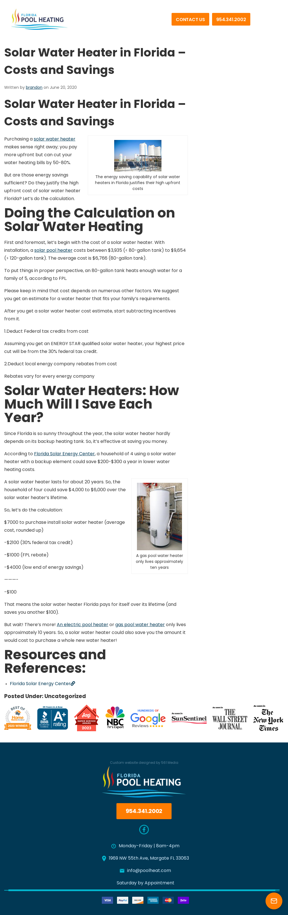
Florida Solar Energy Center (64, 454)
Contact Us (190, 20)
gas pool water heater (140, 625)
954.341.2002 (231, 20)
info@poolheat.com (145, 871)
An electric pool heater (82, 625)
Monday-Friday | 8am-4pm (145, 846)
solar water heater (54, 139)
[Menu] (268, 22)
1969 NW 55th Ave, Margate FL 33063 (145, 858)
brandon (34, 88)
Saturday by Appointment (145, 883)
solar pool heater (53, 250)
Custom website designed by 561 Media (144, 761)
